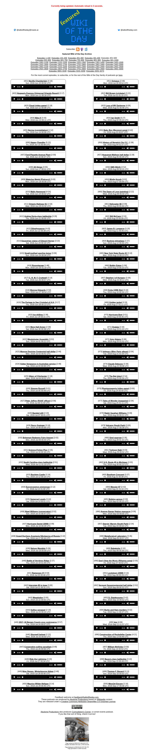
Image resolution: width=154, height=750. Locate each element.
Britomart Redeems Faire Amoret (38, 438)
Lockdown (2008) (115, 573)
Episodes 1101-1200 (58, 62)
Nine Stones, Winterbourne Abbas (37, 671)
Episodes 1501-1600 (39, 65)
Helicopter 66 (115, 204)
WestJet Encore (115, 684)
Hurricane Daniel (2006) (38, 524)
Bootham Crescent (115, 475)
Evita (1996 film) (115, 290)
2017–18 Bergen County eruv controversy (38, 622)
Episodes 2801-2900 (96, 69)
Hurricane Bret (115, 315)
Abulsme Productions (79, 699)
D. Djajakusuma (115, 598)
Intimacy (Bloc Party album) (115, 352)
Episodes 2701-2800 (77, 69)
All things (38, 167)
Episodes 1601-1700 (58, 65)
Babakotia (115, 548)
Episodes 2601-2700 (58, 69)
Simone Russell (38, 388)
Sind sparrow (115, 438)
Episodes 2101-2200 (58, 67)
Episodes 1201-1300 (77, 62)
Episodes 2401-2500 (114, 67)
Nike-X (38, 118)
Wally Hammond (37, 192)
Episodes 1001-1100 (39, 62)
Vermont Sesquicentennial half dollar (115, 585)
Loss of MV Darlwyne (115, 106)
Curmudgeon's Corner (81, 712)
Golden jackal (115, 302)
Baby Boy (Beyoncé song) (115, 130)
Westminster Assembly (37, 339)
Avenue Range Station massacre (116, 511)
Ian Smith (115, 118)
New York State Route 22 (115, 253)
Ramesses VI (38, 573)
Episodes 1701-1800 (77, 65)
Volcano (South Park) (115, 425)
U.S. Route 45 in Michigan (115, 462)
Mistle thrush (115, 179)
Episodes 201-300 (76, 58)
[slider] (60, 86)
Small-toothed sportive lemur (38, 253)
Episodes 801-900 (93, 60)
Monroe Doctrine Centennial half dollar (38, 352)
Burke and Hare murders (115, 610)
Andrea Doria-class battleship (37, 216)
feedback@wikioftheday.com (86, 697)
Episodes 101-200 (59, 58)
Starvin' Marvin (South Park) (115, 524)
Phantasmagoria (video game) (115, 388)
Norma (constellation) (38, 130)
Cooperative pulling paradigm (37, 647)
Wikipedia (101, 699)
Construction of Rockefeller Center (116, 635)
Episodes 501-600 (43, 60)
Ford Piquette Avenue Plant (37, 155)
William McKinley (115, 647)
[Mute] (55, 87)
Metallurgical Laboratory (115, 536)
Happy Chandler (38, 142)
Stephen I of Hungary (115, 278)
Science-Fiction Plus (38, 450)
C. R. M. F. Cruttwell (38, 278)
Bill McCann (115, 216)
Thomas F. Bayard (115, 671)
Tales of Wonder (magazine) (115, 401)
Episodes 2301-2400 (96, 67)
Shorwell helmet (38, 635)
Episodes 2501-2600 (39, 69)
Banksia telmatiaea (115, 241)
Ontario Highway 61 (38, 204)
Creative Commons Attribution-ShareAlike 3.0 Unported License (88, 702)
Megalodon (38, 598)
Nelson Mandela (38, 548)
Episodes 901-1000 (110, 60)
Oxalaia (115, 327)
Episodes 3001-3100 (58, 71)
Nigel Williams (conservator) (38, 511)
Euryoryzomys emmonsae (38, 487)
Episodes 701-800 (76, 60)
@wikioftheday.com (129, 30)
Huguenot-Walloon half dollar (115, 155)
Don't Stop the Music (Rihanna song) (115, 561)
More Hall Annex (37, 327)
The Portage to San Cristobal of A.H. (38, 302)
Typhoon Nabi (115, 450)
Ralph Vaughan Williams (115, 413)
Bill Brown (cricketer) (115, 93)
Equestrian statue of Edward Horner (38, 241)
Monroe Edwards (38, 290)
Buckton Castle (38, 475)
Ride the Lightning (37, 659)
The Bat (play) (115, 376)
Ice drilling (38, 315)
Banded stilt (37, 413)
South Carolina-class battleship (38, 462)
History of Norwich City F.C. (115, 142)
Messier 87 (115, 487)
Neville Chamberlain (38, 81)
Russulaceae (38, 265)
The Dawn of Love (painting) (115, 192)
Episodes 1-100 (44, 58)
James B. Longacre (115, 229)
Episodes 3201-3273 (95, 71)
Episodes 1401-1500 (114, 62)
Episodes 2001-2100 (39, 67)
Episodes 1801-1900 (96, 65)
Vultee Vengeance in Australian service (38, 364)
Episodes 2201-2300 (77, 67)
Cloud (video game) (38, 106)
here (120, 75)
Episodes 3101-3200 (76, 71)
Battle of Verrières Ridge (38, 561)
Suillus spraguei (37, 610)
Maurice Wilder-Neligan (38, 684)
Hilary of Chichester (38, 376)
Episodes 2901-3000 (114, 69)
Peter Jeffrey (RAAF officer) (38, 401)
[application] (38, 86)
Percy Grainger (38, 425)
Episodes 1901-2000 (114, 65)
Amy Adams (115, 339)
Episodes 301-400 (92, 58)
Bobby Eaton (116, 265)
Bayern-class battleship (115, 659)
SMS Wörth (115, 167)
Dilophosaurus (38, 229)
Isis (115, 622)
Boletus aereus (115, 499)
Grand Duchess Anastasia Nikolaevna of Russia (38, 536)
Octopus (115, 81)
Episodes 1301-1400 (96, 62)
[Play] (14, 87)
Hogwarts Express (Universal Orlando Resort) (38, 93)
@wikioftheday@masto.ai (27, 30)
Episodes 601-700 (60, 60)
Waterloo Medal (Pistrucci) (38, 179)
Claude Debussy (115, 364)
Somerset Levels (38, 499)
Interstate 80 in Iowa (38, 585)
